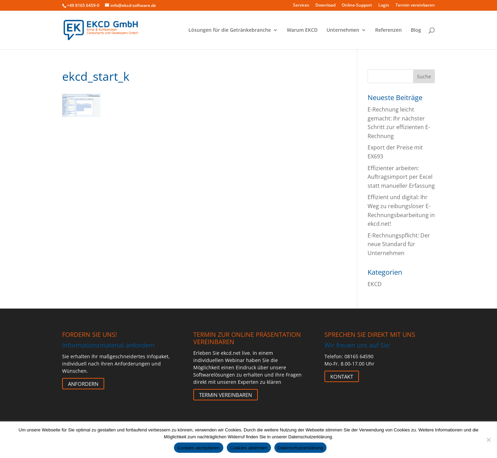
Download (325, 5)
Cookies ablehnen (248, 447)
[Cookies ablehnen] (488, 439)
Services (301, 5)
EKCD (375, 284)
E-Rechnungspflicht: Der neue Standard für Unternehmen (399, 244)
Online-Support (357, 5)
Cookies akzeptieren (198, 447)
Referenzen (388, 30)
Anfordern (83, 383)
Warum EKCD (302, 30)
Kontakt (341, 376)
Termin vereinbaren (415, 5)
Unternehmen (343, 30)
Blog (416, 30)
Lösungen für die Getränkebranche (229, 30)
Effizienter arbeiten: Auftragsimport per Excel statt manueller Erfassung (401, 176)
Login (383, 5)
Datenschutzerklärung (300, 447)
